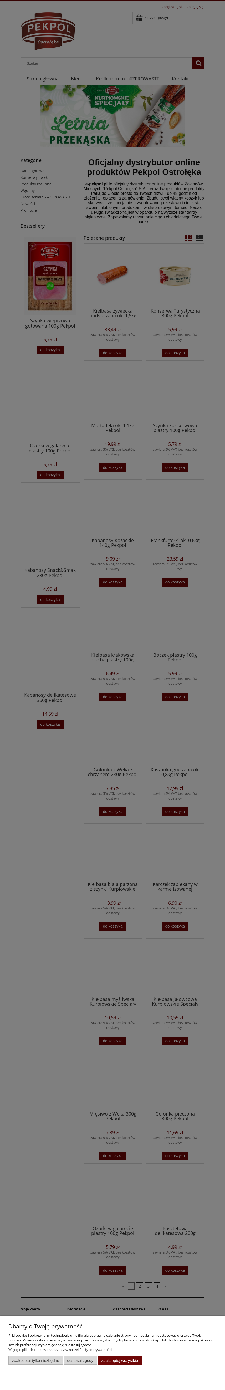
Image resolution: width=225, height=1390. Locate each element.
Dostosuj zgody (80, 1360)
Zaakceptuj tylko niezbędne (35, 1360)
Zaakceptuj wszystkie (119, 1360)
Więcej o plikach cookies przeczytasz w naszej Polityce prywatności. (60, 1349)
